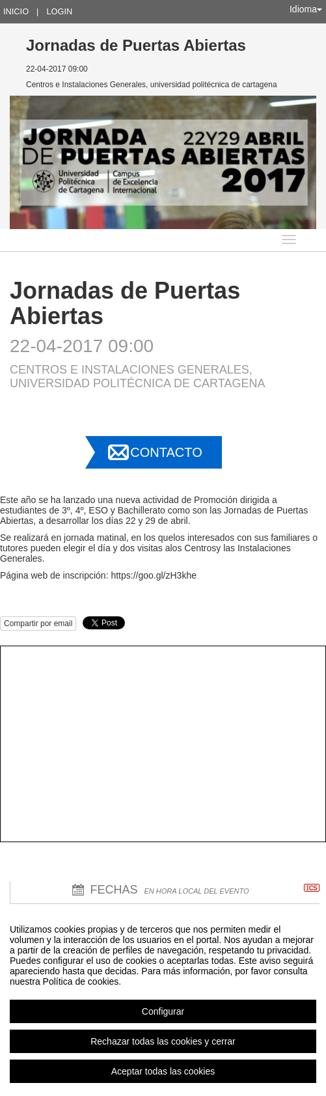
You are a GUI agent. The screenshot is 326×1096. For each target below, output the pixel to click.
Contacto (166, 452)
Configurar (163, 1011)
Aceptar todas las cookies (163, 1071)
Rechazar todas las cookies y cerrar (163, 1041)
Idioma (306, 9)
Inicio (16, 11)
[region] (163, 1000)
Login (59, 11)
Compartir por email (38, 623)
